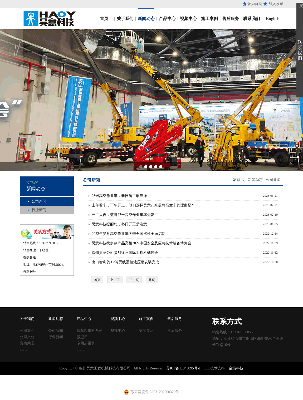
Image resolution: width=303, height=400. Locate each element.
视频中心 (188, 18)
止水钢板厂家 (26, 377)
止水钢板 (7, 377)
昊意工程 (49, 18)
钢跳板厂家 (219, 377)
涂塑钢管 (73, 377)
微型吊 (82, 337)
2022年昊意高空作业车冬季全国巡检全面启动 (128, 234)
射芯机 (88, 382)
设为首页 (254, 4)
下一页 (134, 280)
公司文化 (27, 337)
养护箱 (59, 382)
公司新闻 (39, 201)
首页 (104, 18)
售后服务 (230, 18)
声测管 (108, 377)
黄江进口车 (74, 382)
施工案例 (209, 18)
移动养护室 (190, 377)
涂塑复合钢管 (92, 377)
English (273, 18)
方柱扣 (160, 377)
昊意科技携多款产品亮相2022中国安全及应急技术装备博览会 (141, 243)
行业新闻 (39, 210)
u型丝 (48, 382)
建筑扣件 (121, 377)
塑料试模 (147, 377)
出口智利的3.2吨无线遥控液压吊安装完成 (125, 262)
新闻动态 (146, 18)
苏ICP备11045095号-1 (183, 368)
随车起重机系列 (89, 331)
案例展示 (146, 331)
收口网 (60, 377)
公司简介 (27, 331)
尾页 (152, 280)
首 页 (241, 180)
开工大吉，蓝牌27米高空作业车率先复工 (125, 215)
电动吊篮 (112, 382)
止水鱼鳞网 (46, 377)
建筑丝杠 (173, 377)
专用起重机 (86, 343)
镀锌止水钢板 (254, 377)
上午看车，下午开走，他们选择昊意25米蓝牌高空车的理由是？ (143, 205)
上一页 (115, 280)
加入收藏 (275, 4)
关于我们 (125, 18)
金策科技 (236, 368)
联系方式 (227, 321)
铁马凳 (134, 377)
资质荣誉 (27, 343)
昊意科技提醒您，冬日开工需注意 (119, 224)
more (23, 350)
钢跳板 (204, 377)
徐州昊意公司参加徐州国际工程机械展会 (125, 253)
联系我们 (251, 18)
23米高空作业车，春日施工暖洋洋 (119, 196)
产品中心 (167, 18)
